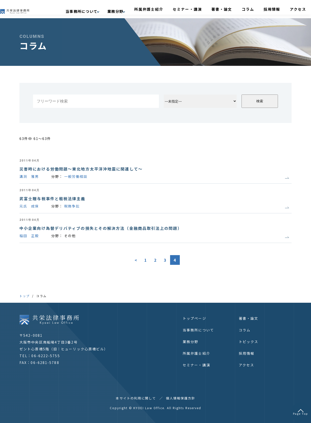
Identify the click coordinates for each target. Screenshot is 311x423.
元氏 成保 (29, 206)
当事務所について (198, 330)
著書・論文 (237, 9)
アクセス (295, 9)
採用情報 (275, 9)
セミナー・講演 (210, 9)
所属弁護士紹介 (179, 9)
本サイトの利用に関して (136, 398)
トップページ (194, 318)
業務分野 (190, 341)
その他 (70, 235)
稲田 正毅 (29, 235)
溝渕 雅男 (29, 176)
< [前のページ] (136, 260)
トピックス (249, 341)
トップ (24, 296)
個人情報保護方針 (180, 398)
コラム (257, 9)
